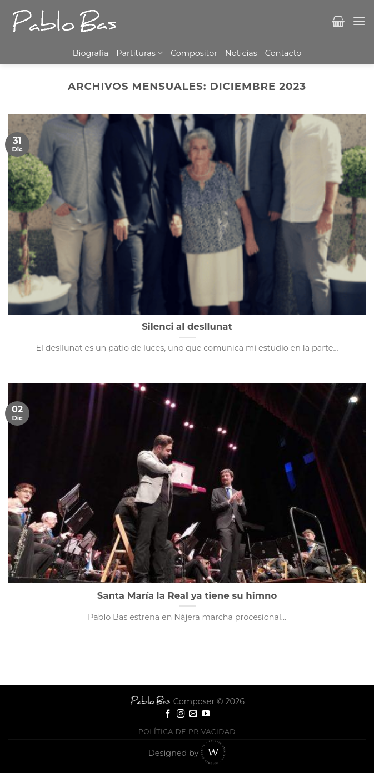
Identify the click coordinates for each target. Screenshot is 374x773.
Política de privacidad (187, 731)
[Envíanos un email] (193, 714)
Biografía (91, 53)
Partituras (139, 53)
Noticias (241, 53)
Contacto (283, 53)
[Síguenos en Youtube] (206, 714)
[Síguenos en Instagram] (181, 714)
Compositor (194, 53)
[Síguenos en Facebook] (168, 714)
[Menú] (359, 20)
